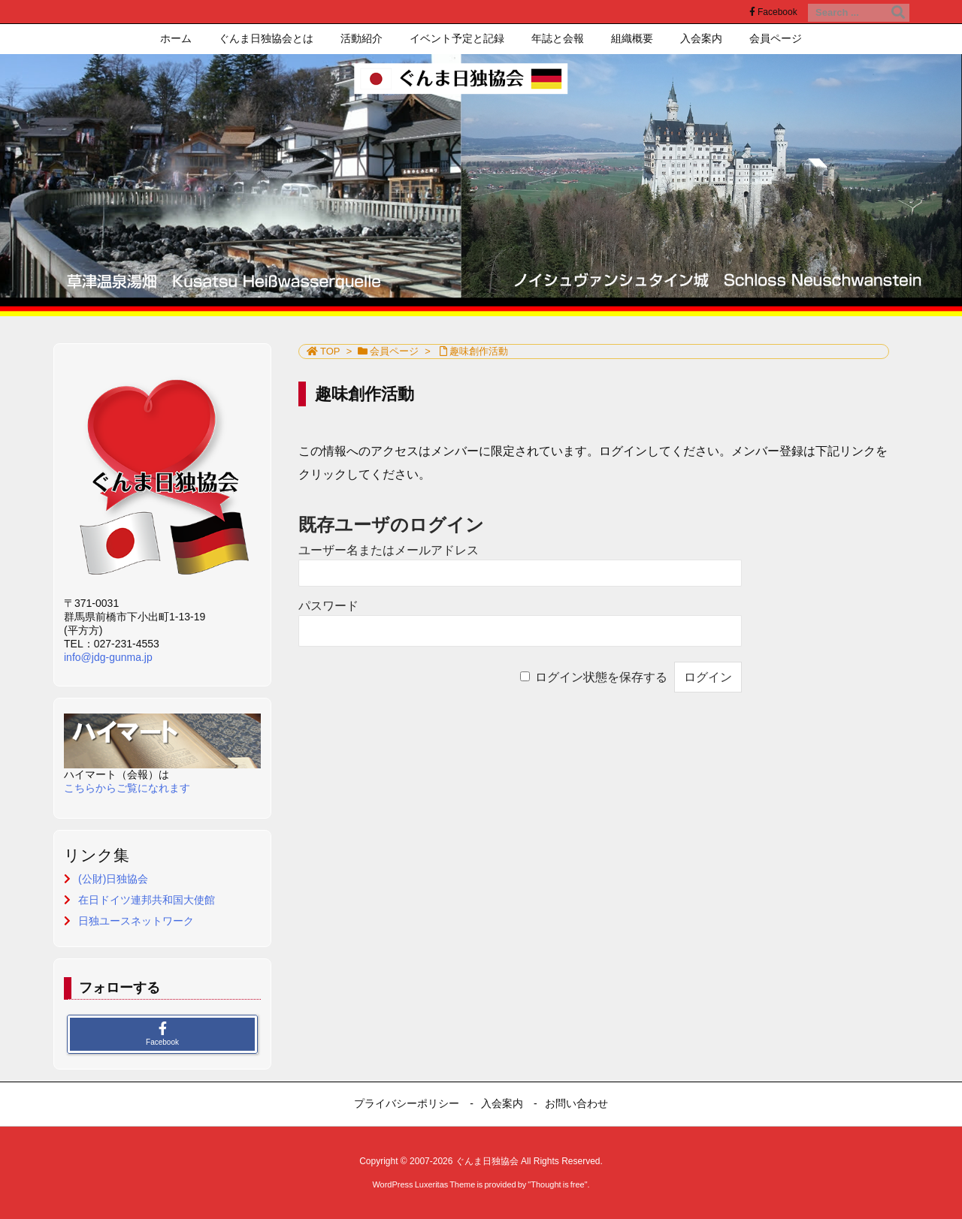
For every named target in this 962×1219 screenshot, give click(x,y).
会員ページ (394, 351)
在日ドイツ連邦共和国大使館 (146, 900)
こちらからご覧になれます (127, 788)
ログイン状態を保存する (601, 677)
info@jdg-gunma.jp (108, 657)
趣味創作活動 (478, 351)
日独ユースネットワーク (136, 921)
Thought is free (557, 1184)
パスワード (328, 605)
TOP (330, 351)
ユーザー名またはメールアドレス (388, 550)
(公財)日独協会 (113, 879)
